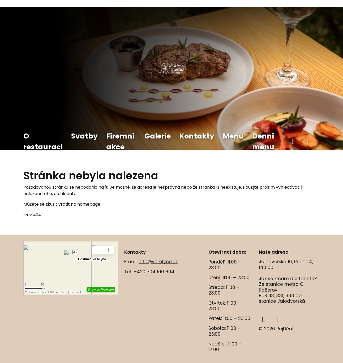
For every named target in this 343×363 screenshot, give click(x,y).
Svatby (84, 136)
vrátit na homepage (79, 204)
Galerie (157, 136)
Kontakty (196, 136)
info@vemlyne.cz (158, 261)
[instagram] (306, 141)
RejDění (284, 329)
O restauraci (43, 141)
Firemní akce (120, 141)
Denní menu (263, 141)
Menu (233, 136)
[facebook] (293, 141)
